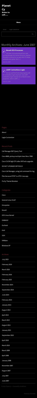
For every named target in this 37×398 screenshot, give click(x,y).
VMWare (5, 240)
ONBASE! (5, 220)
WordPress (23, 386)
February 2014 (7, 300)
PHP (3, 230)
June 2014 (5, 295)
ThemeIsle (33, 393)
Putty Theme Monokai (10, 181)
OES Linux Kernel (8, 215)
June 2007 (5, 381)
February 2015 (7, 280)
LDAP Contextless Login (15, 70)
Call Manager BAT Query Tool (12, 151)
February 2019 (7, 264)
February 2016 (7, 275)
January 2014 (6, 305)
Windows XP (6, 246)
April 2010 (5, 340)
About (4, 29)
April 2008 (5, 355)
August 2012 (6, 325)
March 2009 (6, 350)
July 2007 (5, 376)
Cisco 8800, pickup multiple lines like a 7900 (17, 156)
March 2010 (6, 345)
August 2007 (6, 371)
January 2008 (6, 360)
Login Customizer (14, 29)
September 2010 (8, 335)
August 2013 (6, 310)
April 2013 (5, 315)
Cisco (4, 195)
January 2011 (6, 330)
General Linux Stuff (8, 200)
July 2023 (5, 259)
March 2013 (6, 320)
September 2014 (8, 290)
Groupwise (5, 205)
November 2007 (7, 366)
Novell (4, 210)
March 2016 (6, 269)
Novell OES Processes (14, 50)
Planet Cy (8, 386)
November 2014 (7, 285)
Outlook (5, 225)
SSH (3, 235)
